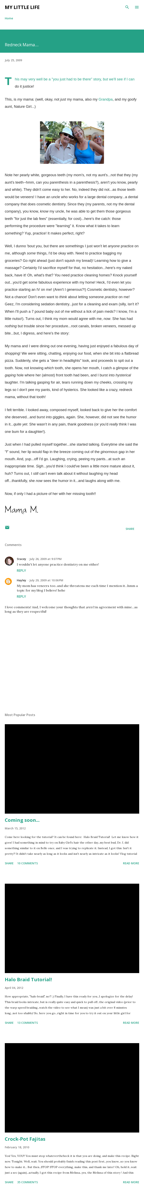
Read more (131, 863)
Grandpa (106, 99)
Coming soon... (22, 820)
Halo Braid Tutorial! (28, 979)
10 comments (27, 863)
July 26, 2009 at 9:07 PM (45, 559)
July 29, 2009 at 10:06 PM (46, 580)
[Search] (127, 7)
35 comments (27, 1182)
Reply (21, 570)
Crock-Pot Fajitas (25, 1139)
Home (9, 18)
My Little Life (22, 7)
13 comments (27, 1023)
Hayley (21, 580)
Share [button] (130, 529)
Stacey (21, 559)
